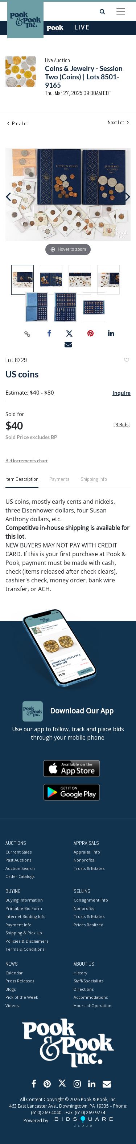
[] (122, 424)
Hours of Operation (92, 1005)
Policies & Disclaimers (26, 941)
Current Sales (18, 852)
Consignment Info (91, 900)
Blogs (10, 989)
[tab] (21, 482)
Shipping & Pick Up (23, 933)
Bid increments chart (26, 461)
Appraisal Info (87, 852)
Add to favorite (126, 361)
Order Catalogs (19, 876)
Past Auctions (18, 860)
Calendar (14, 972)
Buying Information (24, 900)
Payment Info (18, 924)
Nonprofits (84, 860)
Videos (11, 1005)
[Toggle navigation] (121, 11)
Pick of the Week (21, 997)
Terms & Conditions (24, 949)
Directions (84, 989)
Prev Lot (17, 123)
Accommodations (91, 997)
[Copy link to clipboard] (27, 333)
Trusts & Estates (89, 868)
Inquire (121, 392)
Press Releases (19, 981)
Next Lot (118, 122)
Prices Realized (88, 924)
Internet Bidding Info (25, 916)
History (80, 972)
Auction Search (20, 868)
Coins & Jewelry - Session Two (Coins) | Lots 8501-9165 (84, 76)
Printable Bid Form (23, 908)
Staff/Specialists (88, 981)
